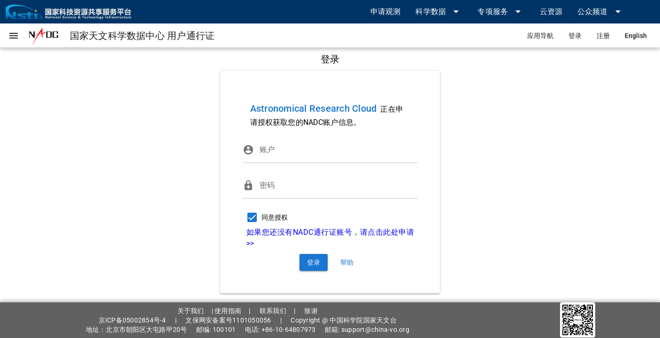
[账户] (339, 150)
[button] (439, 11)
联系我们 (273, 311)
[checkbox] (265, 217)
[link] (385, 11)
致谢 (311, 311)
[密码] (339, 185)
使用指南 (228, 311)
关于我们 (190, 311)
